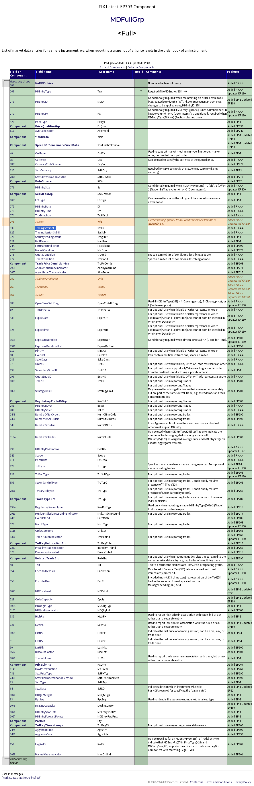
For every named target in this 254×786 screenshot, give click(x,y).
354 (12, 571)
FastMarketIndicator (47, 246)
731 (12, 673)
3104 (12, 437)
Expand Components (112, 67)
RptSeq (39, 699)
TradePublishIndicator (48, 537)
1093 (12, 200)
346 (12, 425)
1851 (12, 391)
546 (12, 455)
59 (11, 310)
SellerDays (41, 359)
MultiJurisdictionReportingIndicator (56, 514)
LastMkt (39, 647)
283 (12, 287)
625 (12, 232)
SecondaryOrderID (46, 370)
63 (11, 682)
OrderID (39, 364)
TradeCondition (44, 259)
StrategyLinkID (43, 391)
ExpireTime (42, 330)
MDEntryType (43, 91)
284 (12, 295)
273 (12, 211)
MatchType (41, 524)
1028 (12, 754)
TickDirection (43, 215)
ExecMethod (42, 518)
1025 (12, 633)
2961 (12, 268)
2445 (12, 730)
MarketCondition (45, 250)
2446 (12, 734)
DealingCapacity (45, 706)
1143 (12, 669)
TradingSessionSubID (47, 232)
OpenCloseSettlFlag (47, 303)
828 (12, 466)
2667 (12, 272)
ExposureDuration (46, 340)
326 (12, 237)
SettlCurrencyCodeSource (50, 177)
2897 (12, 164)
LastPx (39, 641)
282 (12, 278)
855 (12, 482)
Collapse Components (140, 67)
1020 (12, 658)
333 (12, 625)
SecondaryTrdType (46, 482)
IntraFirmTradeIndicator (49, 548)
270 (12, 114)
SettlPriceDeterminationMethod (54, 678)
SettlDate (40, 688)
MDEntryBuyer (43, 406)
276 (12, 255)
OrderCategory (44, 531)
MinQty (39, 351)
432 (12, 318)
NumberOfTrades (45, 437)
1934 (12, 507)
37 (11, 364)
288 (12, 406)
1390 (12, 537)
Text (37, 565)
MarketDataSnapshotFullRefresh (22, 778)
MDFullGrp (127, 19)
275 (12, 221)
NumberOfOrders (45, 425)
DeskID (39, 295)
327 (12, 241)
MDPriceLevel (43, 591)
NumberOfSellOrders (47, 419)
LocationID (41, 287)
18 (11, 355)
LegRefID (40, 744)
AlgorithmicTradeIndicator (51, 272)
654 (12, 744)
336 (12, 228)
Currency (40, 160)
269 (12, 91)
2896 (12, 491)
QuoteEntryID (43, 376)
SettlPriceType (43, 673)
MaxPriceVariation (46, 669)
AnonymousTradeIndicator (51, 268)
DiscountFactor (44, 652)
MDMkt (39, 221)
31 (11, 641)
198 (12, 370)
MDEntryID (41, 102)
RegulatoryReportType (49, 507)
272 (12, 206)
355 (12, 581)
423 (12, 122)
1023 (12, 591)
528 (12, 599)
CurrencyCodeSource (48, 164)
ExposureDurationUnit (48, 346)
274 (12, 215)
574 (12, 524)
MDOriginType (43, 606)
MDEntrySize (42, 187)
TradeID (39, 381)
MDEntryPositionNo (47, 449)
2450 (12, 419)
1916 (12, 346)
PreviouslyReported (47, 552)
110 (12, 351)
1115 (12, 531)
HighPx (39, 616)
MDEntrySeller (43, 410)
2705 (12, 250)
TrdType (40, 466)
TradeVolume (43, 658)
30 (11, 647)
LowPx (39, 625)
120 (12, 170)
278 (12, 102)
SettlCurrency (43, 170)
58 (11, 565)
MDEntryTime (43, 211)
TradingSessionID (45, 228)
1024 (12, 606)
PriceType (41, 122)
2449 (12, 414)
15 (11, 160)
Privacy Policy (242, 782)
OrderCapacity (44, 599)
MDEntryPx (41, 114)
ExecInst (40, 355)
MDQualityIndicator (47, 610)
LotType (40, 200)
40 (11, 153)
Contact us (196, 782)
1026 (12, 712)
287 (12, 359)
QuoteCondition (45, 255)
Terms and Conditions (218, 782)
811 (12, 460)
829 (12, 474)
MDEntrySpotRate (45, 712)
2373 (12, 548)
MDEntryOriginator (46, 278)
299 (12, 376)
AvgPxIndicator (44, 131)
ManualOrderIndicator (48, 754)
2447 (12, 246)
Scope (39, 455)
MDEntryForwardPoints (49, 716)
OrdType (40, 153)
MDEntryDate (43, 206)
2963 (12, 514)
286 (12, 303)
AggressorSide (43, 734)
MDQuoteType (43, 695)
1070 (12, 695)
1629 (12, 340)
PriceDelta (41, 460)
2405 (12, 518)
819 (12, 131)
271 (12, 187)
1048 (12, 706)
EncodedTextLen (45, 571)
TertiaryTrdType (44, 491)
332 (12, 616)
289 (12, 410)
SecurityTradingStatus (48, 237)
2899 (12, 177)
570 (12, 552)
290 (12, 449)
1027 (12, 716)
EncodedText (43, 581)
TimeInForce (42, 310)
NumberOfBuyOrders (47, 414)
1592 (12, 652)
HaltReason (42, 241)
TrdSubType (42, 474)
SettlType (40, 682)
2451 (12, 678)
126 (12, 330)
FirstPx (39, 633)
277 (12, 259)
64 (11, 688)
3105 (12, 610)
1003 (12, 381)
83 (11, 699)
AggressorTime (44, 730)
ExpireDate (41, 318)
